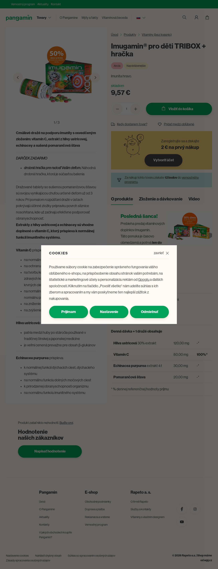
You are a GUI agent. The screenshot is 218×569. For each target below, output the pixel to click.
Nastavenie (109, 312)
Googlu (143, 280)
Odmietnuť (149, 312)
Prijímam (68, 312)
